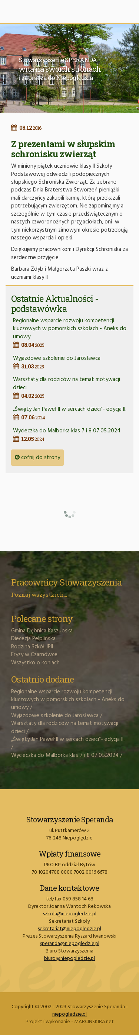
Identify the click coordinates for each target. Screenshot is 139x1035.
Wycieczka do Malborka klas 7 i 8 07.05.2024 (70, 434)
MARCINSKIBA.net (94, 1022)
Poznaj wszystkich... (39, 594)
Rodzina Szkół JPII (32, 646)
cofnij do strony (37, 457)
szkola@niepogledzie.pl (69, 914)
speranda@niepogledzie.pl (69, 943)
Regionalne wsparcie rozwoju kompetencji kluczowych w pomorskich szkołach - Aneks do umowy (70, 332)
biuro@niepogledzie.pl (69, 958)
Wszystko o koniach (35, 662)
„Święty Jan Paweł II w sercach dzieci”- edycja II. (70, 413)
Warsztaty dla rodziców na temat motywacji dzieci (64, 727)
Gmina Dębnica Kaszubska (42, 630)
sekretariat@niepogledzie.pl (69, 929)
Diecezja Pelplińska (33, 638)
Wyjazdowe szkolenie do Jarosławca (70, 362)
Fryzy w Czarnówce (34, 654)
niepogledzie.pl (69, 1014)
